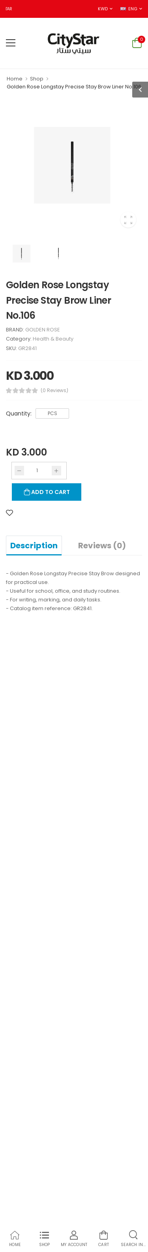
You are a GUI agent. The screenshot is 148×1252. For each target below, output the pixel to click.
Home (14, 78)
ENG (128, 9)
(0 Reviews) (54, 390)
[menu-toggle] (10, 43)
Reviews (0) (102, 545)
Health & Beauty (53, 339)
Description (34, 545)
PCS (52, 413)
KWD (102, 9)
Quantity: (19, 413)
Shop (36, 78)
